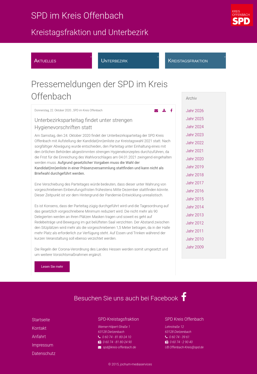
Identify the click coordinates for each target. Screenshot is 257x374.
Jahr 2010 (195, 239)
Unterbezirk (114, 61)
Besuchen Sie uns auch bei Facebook (130, 298)
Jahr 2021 (195, 150)
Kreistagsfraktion (188, 61)
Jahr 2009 (195, 247)
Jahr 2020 (195, 158)
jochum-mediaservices (136, 364)
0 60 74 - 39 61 (179, 337)
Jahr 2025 (195, 118)
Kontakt (39, 328)
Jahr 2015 (195, 199)
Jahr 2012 (195, 223)
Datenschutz (43, 353)
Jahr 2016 (195, 191)
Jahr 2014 (195, 207)
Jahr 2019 (195, 166)
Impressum (42, 345)
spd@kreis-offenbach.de (119, 347)
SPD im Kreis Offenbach (77, 15)
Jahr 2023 (195, 134)
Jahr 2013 (195, 215)
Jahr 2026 (195, 110)
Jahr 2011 (195, 231)
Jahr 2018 (195, 174)
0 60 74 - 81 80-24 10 (116, 337)
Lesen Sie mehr (52, 267)
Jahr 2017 (195, 182)
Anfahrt (39, 336)
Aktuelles (45, 61)
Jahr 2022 (195, 142)
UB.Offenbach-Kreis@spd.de (184, 347)
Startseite (41, 319)
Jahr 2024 (195, 126)
